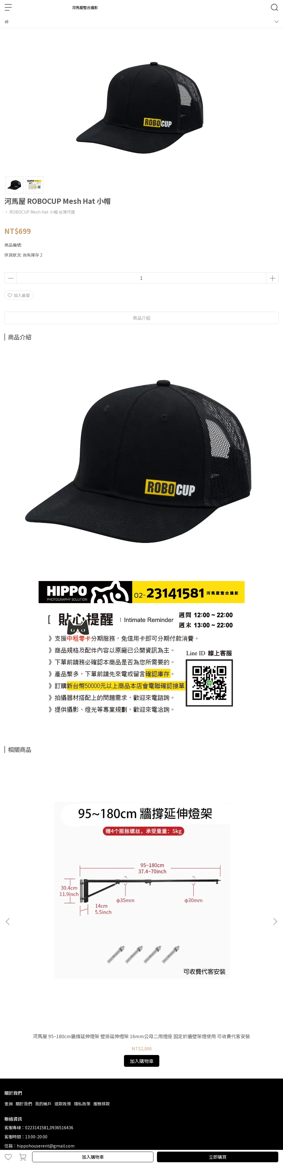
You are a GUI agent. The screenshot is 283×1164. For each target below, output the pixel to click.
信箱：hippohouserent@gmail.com (39, 971)
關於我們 (24, 929)
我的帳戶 (43, 929)
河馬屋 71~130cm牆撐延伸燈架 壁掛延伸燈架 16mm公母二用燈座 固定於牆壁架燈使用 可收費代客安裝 (141, 864)
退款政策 (62, 929)
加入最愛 (19, 295)
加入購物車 (93, 1157)
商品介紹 (141, 318)
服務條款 (101, 929)
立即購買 (217, 1157)
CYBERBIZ (135, 1142)
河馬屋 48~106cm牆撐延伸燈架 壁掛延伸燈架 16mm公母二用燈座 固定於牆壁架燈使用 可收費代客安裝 (229, 864)
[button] (275, 834)
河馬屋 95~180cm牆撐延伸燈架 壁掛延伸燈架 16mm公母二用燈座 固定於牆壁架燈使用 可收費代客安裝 (54, 864)
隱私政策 (82, 929)
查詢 (8, 929)
